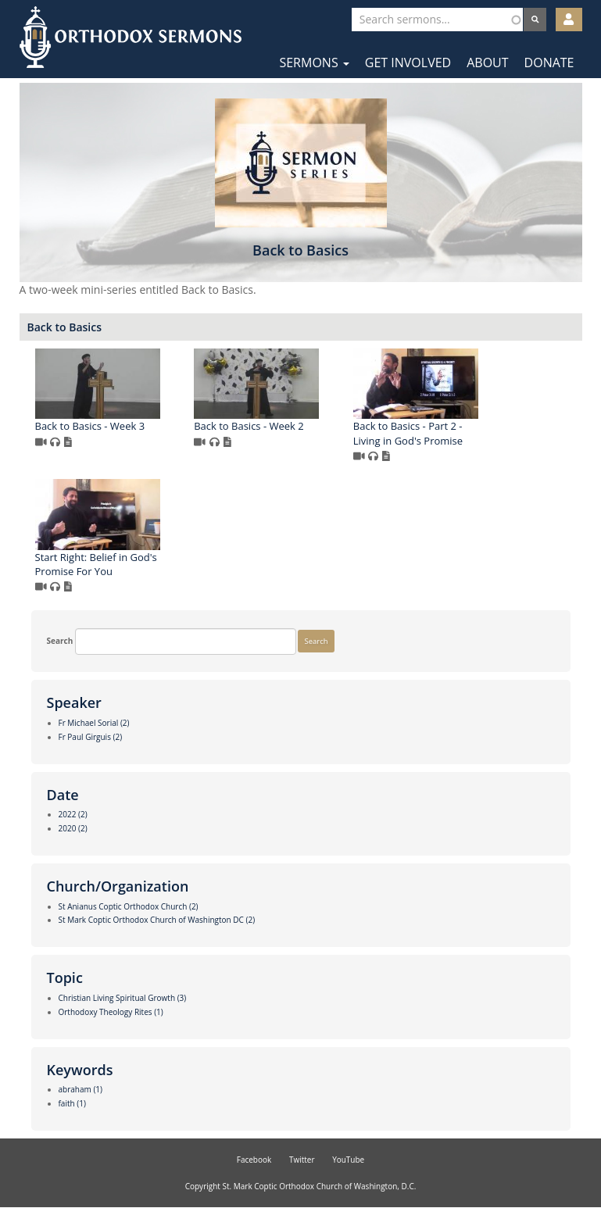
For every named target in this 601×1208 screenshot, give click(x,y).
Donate (549, 62)
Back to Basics (64, 327)
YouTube (348, 1159)
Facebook (254, 1159)
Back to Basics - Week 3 (90, 426)
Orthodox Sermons (130, 37)
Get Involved (408, 62)
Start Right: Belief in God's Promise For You (96, 564)
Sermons (314, 62)
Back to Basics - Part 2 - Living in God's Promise (408, 433)
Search (60, 640)
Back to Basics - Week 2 (249, 426)
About (487, 62)
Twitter (302, 1159)
